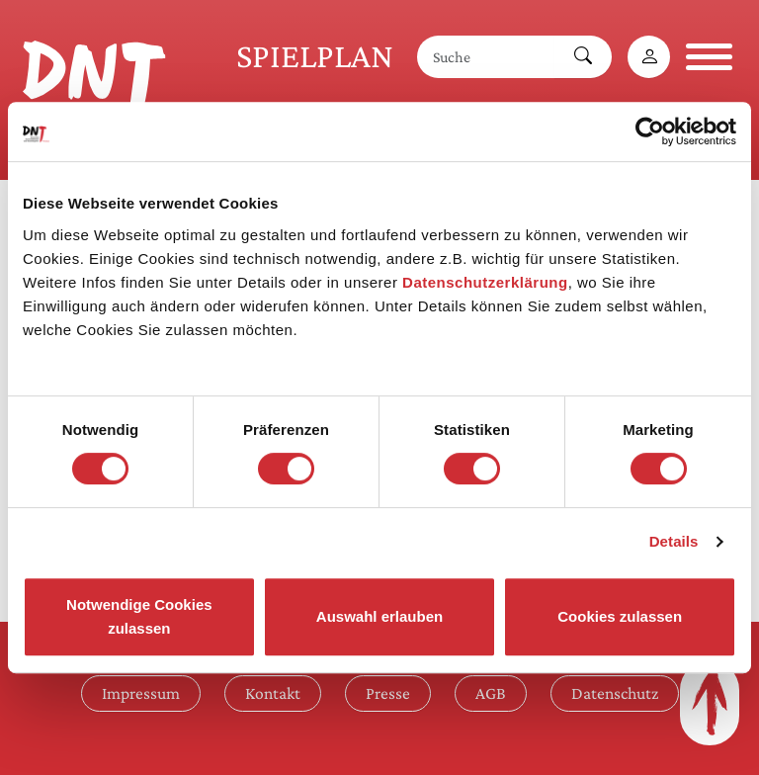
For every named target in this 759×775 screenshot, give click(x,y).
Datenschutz (614, 693)
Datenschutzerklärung (485, 282)
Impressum (141, 693)
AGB (490, 693)
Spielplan (314, 56)
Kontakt (272, 693)
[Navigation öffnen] (709, 57)
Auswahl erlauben (379, 616)
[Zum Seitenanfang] (709, 702)
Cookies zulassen (619, 616)
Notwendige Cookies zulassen (139, 616)
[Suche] (486, 57)
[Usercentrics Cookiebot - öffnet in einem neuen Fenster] (649, 131)
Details (674, 541)
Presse (388, 693)
